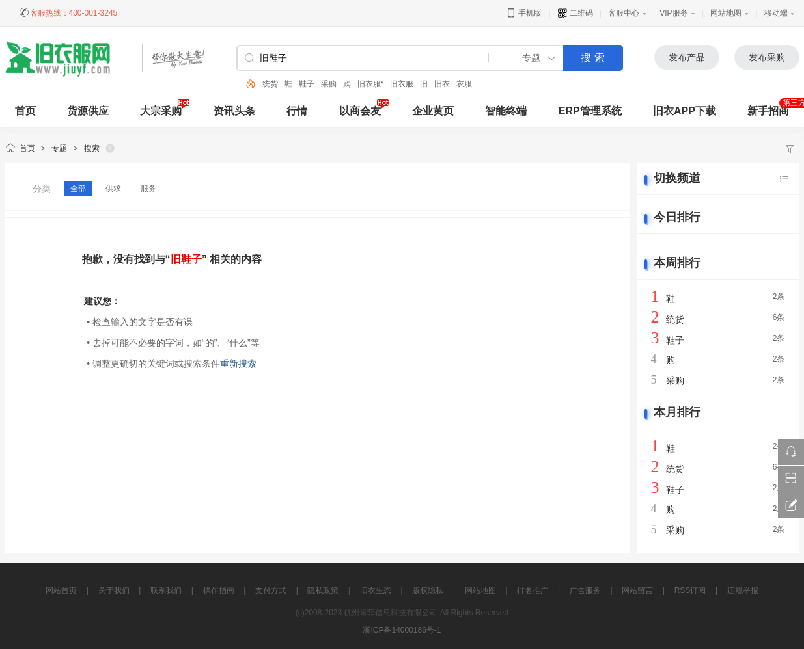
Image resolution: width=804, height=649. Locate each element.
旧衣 (442, 83)
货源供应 (88, 110)
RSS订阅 (690, 590)
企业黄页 (433, 110)
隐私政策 (323, 590)
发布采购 (767, 57)
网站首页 (61, 590)
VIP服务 (673, 13)
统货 (270, 83)
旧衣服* (370, 83)
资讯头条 (234, 110)
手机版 (524, 13)
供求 (113, 188)
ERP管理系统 (590, 110)
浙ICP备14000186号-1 (402, 630)
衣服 (464, 83)
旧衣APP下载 (684, 110)
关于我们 (114, 590)
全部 (78, 188)
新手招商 (768, 110)
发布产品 (687, 57)
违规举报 (742, 590)
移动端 (776, 13)
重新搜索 (238, 363)
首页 (27, 148)
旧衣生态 (375, 590)
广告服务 (585, 590)
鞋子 (306, 83)
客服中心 (623, 13)
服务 (148, 188)
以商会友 (360, 110)
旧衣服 (401, 83)
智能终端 (506, 110)
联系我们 (166, 590)
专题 (59, 148)
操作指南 (218, 590)
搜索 (92, 148)
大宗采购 (161, 110)
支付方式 (270, 590)
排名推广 (532, 590)
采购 (329, 83)
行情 (296, 110)
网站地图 (726, 13)
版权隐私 (427, 590)
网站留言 (637, 590)
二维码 (575, 13)
